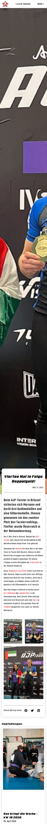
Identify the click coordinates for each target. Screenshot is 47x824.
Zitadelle (7, 607)
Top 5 (35, 600)
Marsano (18, 548)
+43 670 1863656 (23, 4)
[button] (26, 710)
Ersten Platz (35, 562)
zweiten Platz (24, 593)
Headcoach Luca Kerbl (17, 571)
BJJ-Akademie (9, 593)
